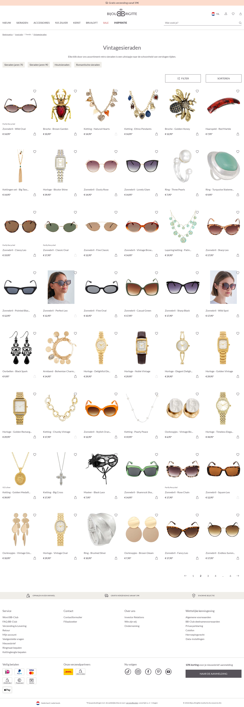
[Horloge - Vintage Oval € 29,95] (61, 537)
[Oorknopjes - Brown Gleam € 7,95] (142, 537)
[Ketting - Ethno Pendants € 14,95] (142, 113)
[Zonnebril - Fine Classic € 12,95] (102, 234)
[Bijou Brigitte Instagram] (138, 672)
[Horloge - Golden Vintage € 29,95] (224, 355)
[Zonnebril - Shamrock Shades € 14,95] (142, 476)
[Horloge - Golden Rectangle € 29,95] (20, 416)
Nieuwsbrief (9, 643)
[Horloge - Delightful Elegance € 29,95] (102, 355)
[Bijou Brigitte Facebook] (148, 672)
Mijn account (9, 634)
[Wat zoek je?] (203, 23)
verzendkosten (132, 703)
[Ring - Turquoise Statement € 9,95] (224, 173)
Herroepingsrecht (195, 634)
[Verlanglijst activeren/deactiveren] (34, 91)
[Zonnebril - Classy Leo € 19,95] (20, 234)
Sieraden (22, 22)
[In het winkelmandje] (34, 134)
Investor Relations (134, 617)
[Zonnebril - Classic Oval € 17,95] (61, 234)
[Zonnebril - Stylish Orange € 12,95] (102, 416)
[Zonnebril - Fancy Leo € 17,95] (183, 537)
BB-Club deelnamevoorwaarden (203, 621)
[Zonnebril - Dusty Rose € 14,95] (102, 173)
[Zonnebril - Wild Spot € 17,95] (224, 294)
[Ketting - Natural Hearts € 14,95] (102, 113)
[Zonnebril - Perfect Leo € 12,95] (61, 294)
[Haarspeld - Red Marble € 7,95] (224, 113)
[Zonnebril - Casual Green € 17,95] (142, 294)
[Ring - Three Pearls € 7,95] (183, 173)
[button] (225, 14)
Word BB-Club (10, 617)
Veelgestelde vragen (13, 638)
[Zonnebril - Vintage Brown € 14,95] (142, 234)
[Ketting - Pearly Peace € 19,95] (142, 416)
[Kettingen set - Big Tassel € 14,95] (20, 173)
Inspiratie (120, 22)
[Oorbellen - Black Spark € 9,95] (20, 355)
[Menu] (183, 78)
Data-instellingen (195, 639)
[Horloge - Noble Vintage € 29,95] (142, 355)
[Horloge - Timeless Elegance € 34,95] (224, 416)
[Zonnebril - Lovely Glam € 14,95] (142, 173)
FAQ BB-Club (9, 621)
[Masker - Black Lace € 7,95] (102, 476)
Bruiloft (92, 22)
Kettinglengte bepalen (14, 652)
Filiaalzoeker (70, 621)
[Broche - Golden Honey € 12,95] (183, 113)
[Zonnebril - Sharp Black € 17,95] (183, 294)
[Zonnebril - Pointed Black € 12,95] (20, 294)
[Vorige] (185, 576)
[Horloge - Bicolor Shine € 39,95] (61, 173)
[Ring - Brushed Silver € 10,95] (102, 537)
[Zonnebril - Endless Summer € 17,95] (224, 537)
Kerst (77, 22)
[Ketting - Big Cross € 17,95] (61, 476)
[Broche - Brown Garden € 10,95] (61, 113)
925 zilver (61, 22)
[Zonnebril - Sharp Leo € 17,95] (224, 234)
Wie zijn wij (130, 621)
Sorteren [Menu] (223, 78)
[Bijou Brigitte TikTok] (127, 672)
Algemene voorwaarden (198, 617)
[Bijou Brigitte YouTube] (168, 672)
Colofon (190, 630)
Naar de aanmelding (213, 673)
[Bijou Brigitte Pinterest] (158, 672)
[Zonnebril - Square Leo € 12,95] (224, 476)
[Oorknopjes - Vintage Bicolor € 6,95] (183, 416)
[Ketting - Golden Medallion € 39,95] (20, 476)
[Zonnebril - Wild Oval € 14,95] (20, 113)
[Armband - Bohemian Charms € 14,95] (61, 355)
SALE (106, 22)
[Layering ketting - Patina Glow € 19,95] (183, 234)
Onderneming (131, 625)
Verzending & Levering (14, 625)
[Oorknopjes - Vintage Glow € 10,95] (20, 537)
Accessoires (42, 22)
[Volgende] (238, 576)
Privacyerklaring (194, 625)
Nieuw (6, 22)
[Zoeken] (240, 23)
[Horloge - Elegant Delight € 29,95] (183, 355)
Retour (6, 630)
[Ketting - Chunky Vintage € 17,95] (61, 416)
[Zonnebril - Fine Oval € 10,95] (102, 294)
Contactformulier (73, 617)
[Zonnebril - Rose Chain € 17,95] (183, 476)
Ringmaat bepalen (12, 647)
